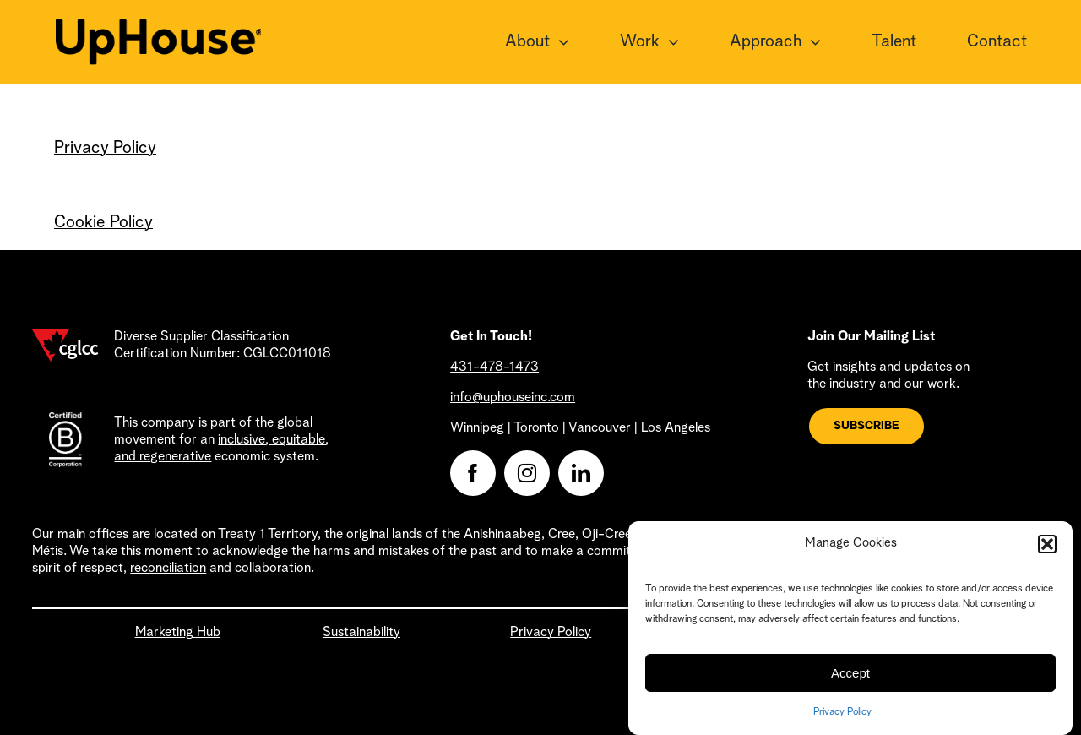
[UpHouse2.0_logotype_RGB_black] (159, 28)
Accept (850, 681)
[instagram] (527, 473)
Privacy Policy (842, 721)
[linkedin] (581, 473)
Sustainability (361, 633)
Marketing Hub (177, 633)
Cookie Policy (103, 223)
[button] (1047, 553)
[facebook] (473, 473)
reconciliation (168, 568)
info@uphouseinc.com (512, 398)
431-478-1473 (494, 367)
